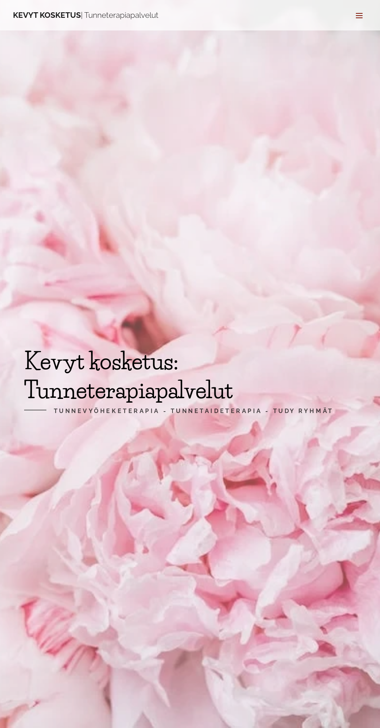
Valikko (359, 15)
